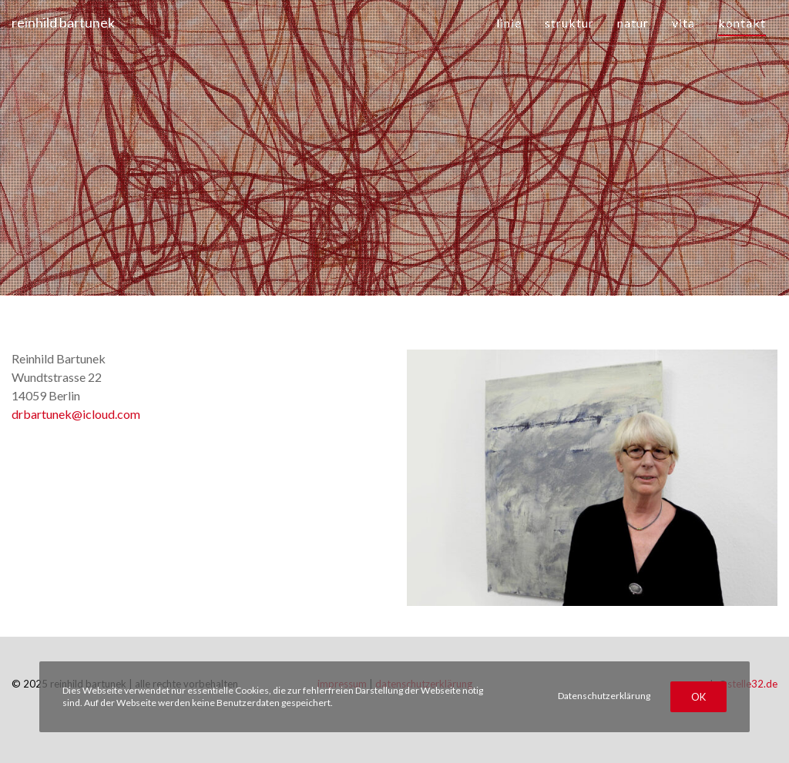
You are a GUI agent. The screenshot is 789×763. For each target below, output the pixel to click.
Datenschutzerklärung (604, 695)
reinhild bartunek (63, 22)
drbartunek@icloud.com (76, 414)
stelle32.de (752, 684)
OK (698, 697)
